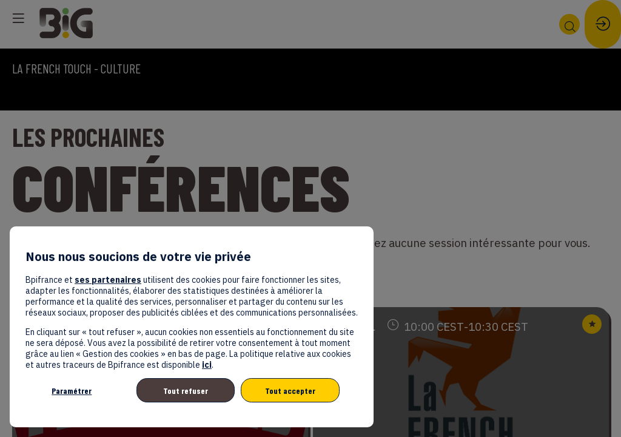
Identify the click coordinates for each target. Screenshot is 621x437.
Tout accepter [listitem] (290, 390)
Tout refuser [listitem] (185, 390)
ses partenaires (108, 279)
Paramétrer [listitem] (72, 390)
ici (207, 364)
